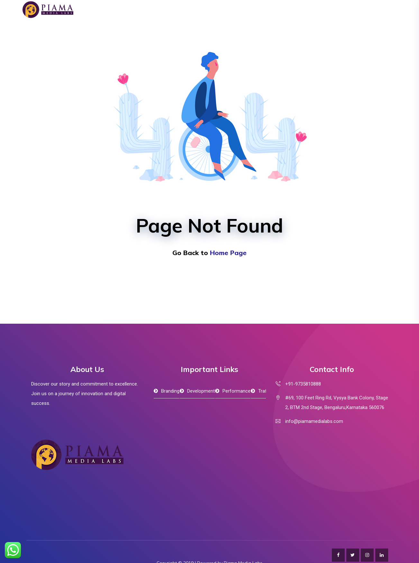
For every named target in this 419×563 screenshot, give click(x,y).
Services (213, 24)
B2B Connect (249, 24)
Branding (170, 391)
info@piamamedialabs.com (314, 421)
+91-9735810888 (303, 384)
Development (201, 391)
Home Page (228, 253)
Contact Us (341, 24)
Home (153, 24)
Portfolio (286, 24)
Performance (236, 391)
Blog (312, 24)
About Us (181, 24)
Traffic (265, 391)
